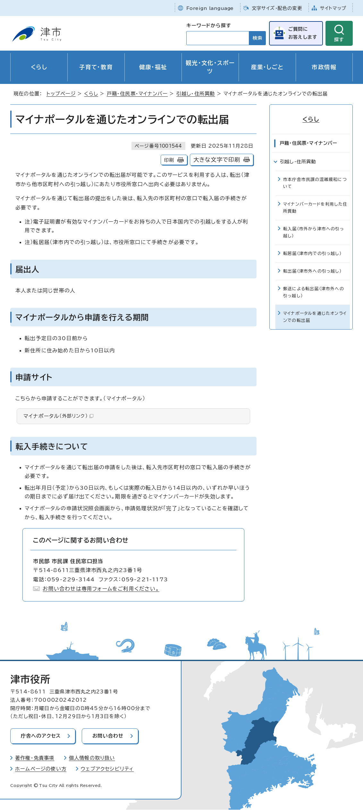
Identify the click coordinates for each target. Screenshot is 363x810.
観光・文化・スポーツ (210, 67)
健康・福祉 (153, 67)
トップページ (61, 93)
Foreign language (210, 8)
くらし (39, 67)
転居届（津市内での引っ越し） (312, 253)
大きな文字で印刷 (217, 159)
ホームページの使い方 (40, 768)
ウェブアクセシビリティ (107, 768)
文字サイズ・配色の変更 (277, 8)
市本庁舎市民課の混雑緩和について (315, 183)
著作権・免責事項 (35, 758)
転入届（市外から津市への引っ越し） (313, 232)
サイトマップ (333, 8)
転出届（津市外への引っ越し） (312, 271)
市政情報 (324, 67)
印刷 (169, 160)
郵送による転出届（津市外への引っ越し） (313, 292)
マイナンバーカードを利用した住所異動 (315, 207)
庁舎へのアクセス (41, 735)
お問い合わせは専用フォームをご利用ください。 (101, 588)
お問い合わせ (108, 735)
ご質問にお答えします (302, 33)
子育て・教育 (96, 67)
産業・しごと (267, 67)
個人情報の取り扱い (92, 758)
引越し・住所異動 (195, 93)
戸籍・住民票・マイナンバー (137, 93)
